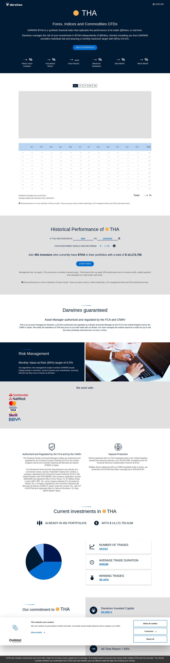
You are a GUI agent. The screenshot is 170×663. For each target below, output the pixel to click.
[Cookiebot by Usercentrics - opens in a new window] (15, 658)
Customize (150, 649)
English (158, 4)
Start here (85, 264)
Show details (36, 650)
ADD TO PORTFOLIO (85, 48)
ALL (75, 86)
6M (90, 86)
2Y (80, 86)
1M (95, 86)
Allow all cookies (150, 641)
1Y (85, 86)
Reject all (150, 657)
